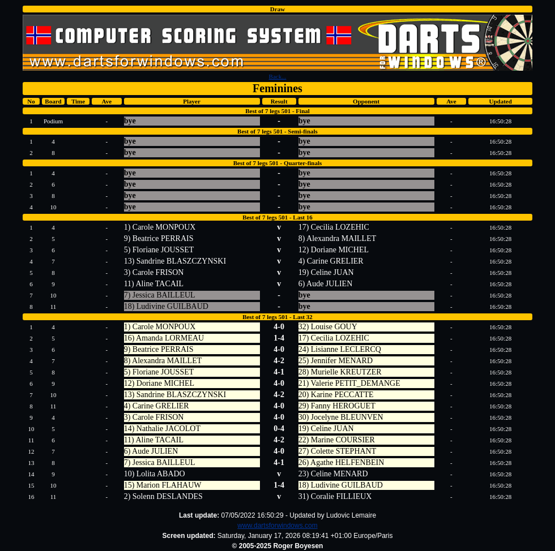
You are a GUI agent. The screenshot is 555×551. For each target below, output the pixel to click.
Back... (278, 76)
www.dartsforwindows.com (277, 526)
